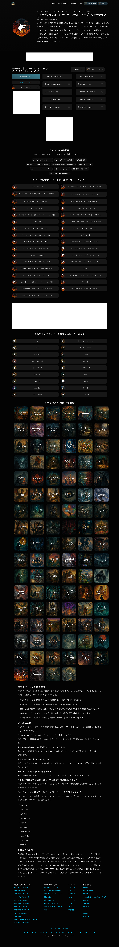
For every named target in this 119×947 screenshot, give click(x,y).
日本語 (72, 3)
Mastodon (86, 916)
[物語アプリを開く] (78, 69)
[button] (26, 76)
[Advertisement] (59, 56)
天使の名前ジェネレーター (21, 894)
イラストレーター (88, 890)
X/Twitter (86, 900)
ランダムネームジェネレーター (51, 11)
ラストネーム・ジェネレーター (23, 900)
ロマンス (71, 906)
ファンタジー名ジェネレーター (53, 894)
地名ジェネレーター (49, 897)
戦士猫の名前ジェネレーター (22, 910)
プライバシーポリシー (56, 929)
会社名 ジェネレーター (20, 906)
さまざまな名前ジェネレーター (53, 906)
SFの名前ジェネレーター (51, 903)
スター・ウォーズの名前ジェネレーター (25, 919)
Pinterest (86, 906)
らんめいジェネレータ (58, 3)
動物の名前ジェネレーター (51, 887)
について (85, 894)
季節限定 (71, 910)
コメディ (71, 897)
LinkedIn (85, 910)
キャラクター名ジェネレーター (23, 913)
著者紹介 (85, 887)
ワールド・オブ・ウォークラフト (80, 11)
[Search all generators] (81, 3)
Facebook (86, 903)
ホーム (39, 11)
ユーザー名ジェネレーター (21, 903)
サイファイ (71, 890)
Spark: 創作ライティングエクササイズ (94, 897)
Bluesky (85, 913)
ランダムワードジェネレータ (22, 887)
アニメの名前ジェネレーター (52, 890)
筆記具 (46, 910)
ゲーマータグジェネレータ (21, 897)
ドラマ (70, 903)
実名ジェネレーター (49, 900)
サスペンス (71, 900)
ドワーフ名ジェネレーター (21, 923)
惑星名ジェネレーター (20, 916)
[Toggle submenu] (67, 3)
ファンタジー (65, 11)
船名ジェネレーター (19, 890)
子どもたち (71, 894)
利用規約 (65, 929)
